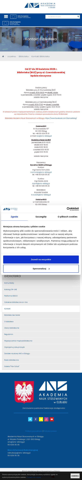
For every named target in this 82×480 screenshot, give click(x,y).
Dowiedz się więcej (34, 477)
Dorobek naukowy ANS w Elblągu (17, 353)
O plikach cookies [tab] (68, 216)
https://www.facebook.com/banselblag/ (61, 118)
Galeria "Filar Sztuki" (11, 366)
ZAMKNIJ (75, 476)
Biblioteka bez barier (12, 315)
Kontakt (7, 309)
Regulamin (8, 334)
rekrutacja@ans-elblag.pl (19, 453)
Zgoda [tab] (14, 216)
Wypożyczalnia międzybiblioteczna (18, 341)
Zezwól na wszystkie (41, 259)
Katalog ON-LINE (10, 289)
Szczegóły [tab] (41, 216)
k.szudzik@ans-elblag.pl (41, 195)
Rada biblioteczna (11, 360)
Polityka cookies (50, 431)
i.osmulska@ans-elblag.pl (41, 172)
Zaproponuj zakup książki (14, 347)
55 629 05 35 (13, 455)
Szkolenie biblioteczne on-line (15, 302)
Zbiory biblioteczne (11, 328)
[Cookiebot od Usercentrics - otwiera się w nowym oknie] (67, 209)
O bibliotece (8, 322)
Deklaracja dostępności (54, 408)
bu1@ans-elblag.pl (44, 136)
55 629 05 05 (13, 444)
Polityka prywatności (33, 431)
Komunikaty (9, 283)
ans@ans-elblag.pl (16, 442)
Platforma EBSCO (11, 296)
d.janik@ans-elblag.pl (41, 183)
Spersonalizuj (41, 268)
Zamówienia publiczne (33, 408)
